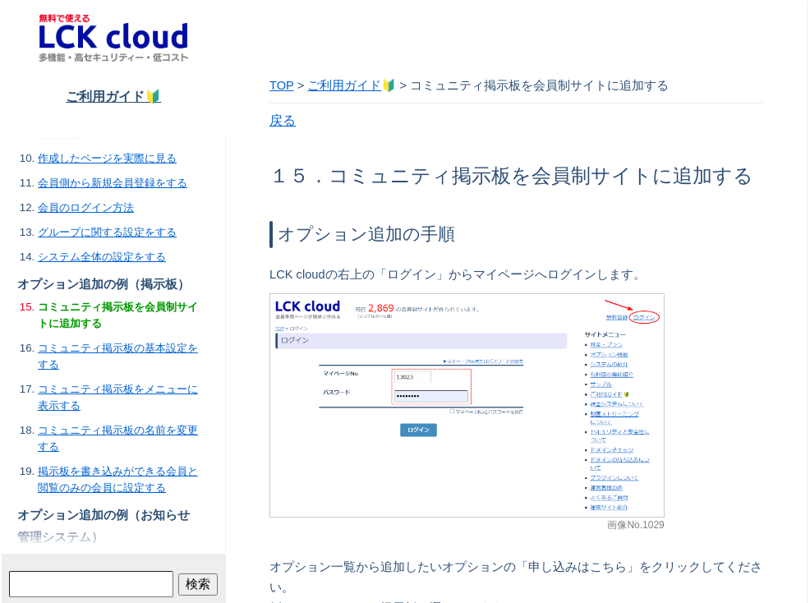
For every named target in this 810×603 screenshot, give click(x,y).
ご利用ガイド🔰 (113, 97)
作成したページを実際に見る (107, 158)
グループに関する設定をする (107, 232)
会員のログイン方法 (86, 207)
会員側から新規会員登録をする (112, 183)
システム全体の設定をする (102, 257)
